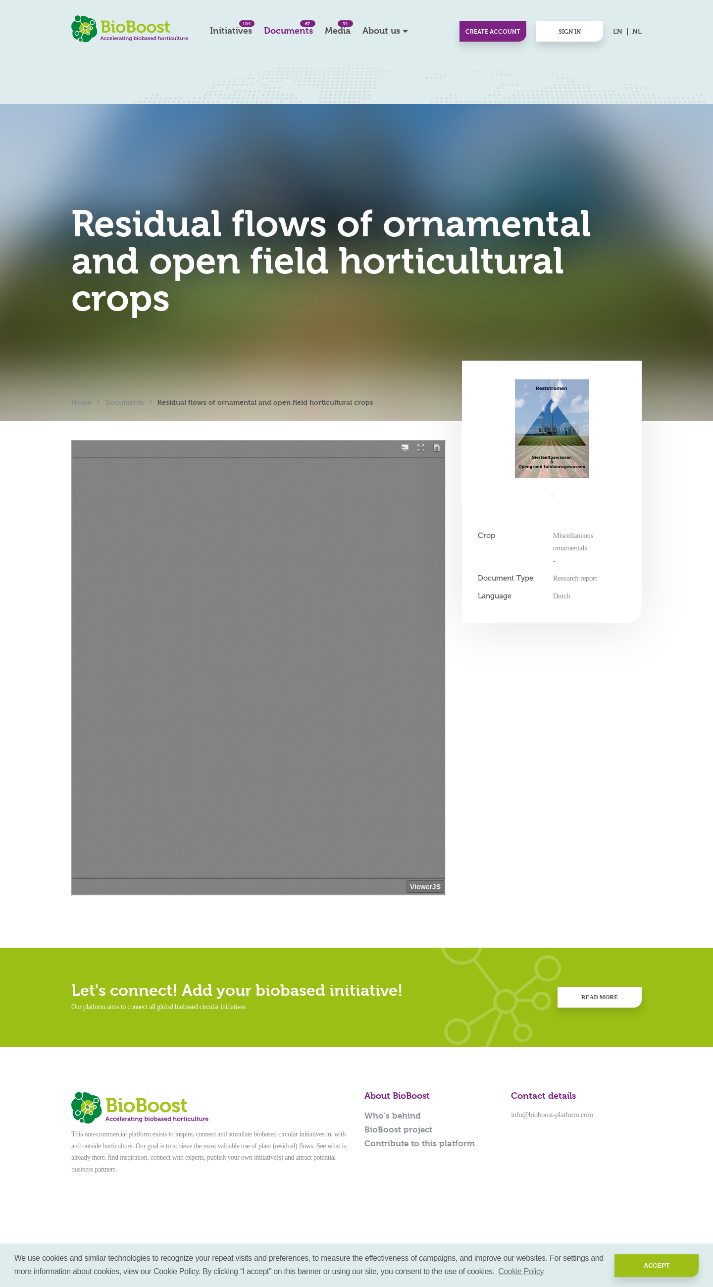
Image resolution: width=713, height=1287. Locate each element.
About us (381, 30)
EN (617, 31)
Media (338, 28)
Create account (492, 31)
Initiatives (231, 28)
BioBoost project (398, 1129)
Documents (288, 28)
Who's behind (392, 1116)
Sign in (570, 31)
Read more (599, 997)
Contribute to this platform (419, 1143)
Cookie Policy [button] (521, 1271)
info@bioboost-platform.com (552, 1115)
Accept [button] (657, 1265)
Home (81, 402)
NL (637, 31)
